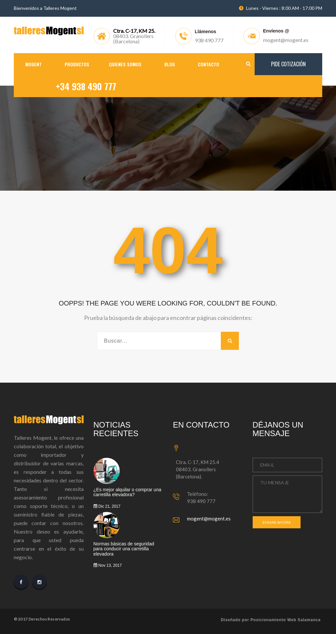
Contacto (208, 64)
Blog (169, 64)
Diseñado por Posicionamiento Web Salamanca (271, 620)
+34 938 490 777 (86, 86)
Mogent (33, 64)
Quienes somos (125, 64)
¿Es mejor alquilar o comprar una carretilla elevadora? (127, 492)
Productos (77, 64)
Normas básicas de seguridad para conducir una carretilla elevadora (124, 549)
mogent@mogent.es (209, 518)
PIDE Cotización (288, 64)
